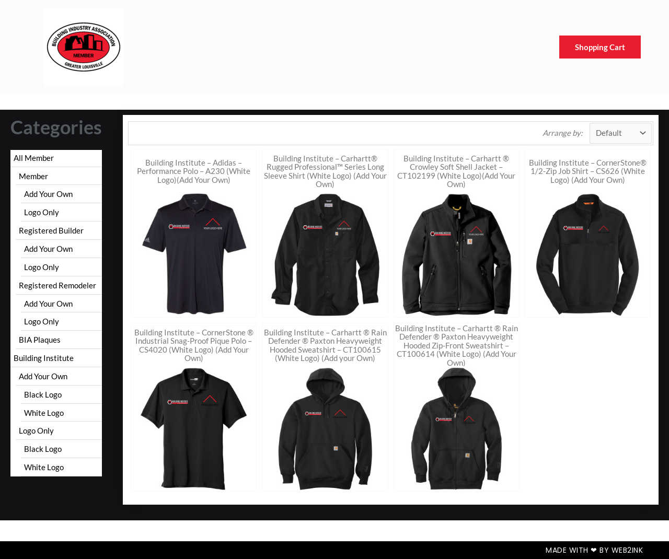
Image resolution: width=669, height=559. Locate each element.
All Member (34, 157)
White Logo (44, 412)
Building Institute (44, 358)
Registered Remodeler (57, 285)
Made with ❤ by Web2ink (594, 550)
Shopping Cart (600, 47)
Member (33, 176)
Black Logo (43, 394)
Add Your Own (48, 194)
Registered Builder (51, 230)
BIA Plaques (40, 339)
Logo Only (41, 212)
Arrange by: (563, 132)
